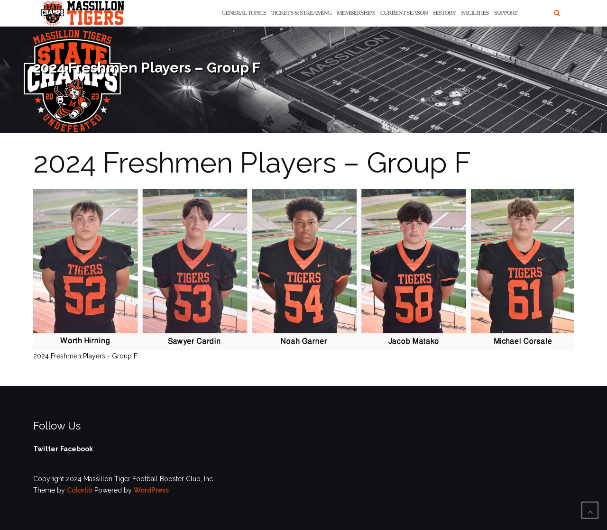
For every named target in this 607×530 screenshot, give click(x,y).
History (444, 12)
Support (505, 12)
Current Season (404, 12)
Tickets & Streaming (301, 12)
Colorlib (79, 490)
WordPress (151, 490)
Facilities (474, 12)
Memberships (356, 12)
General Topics (243, 12)
